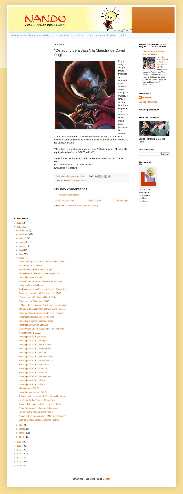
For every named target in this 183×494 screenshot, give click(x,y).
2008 (19, 453)
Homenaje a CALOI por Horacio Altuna (36, 356)
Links (123, 35)
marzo (22, 429)
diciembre (23, 230)
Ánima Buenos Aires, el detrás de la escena (38, 408)
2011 (19, 442)
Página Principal (94, 201)
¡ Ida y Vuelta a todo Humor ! (32, 285)
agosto (22, 246)
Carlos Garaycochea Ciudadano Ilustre (36, 321)
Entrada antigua (121, 201)
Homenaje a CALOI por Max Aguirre (35, 345)
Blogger (106, 479)
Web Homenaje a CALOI (30, 333)
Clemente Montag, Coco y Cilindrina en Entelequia (41, 313)
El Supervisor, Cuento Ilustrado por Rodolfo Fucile (41, 329)
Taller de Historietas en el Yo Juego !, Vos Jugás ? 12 (162, 62)
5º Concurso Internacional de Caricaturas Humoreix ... (43, 396)
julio (21, 250)
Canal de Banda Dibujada (101, 35)
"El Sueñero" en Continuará (31, 265)
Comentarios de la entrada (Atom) (82, 205)
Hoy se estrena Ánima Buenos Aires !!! (36, 412)
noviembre (24, 234)
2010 (19, 446)
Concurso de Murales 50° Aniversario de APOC (40, 293)
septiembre (24, 242)
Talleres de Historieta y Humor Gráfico (31, 35)
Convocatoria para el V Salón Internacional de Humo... (43, 261)
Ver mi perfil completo (148, 102)
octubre (22, 238)
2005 (19, 466)
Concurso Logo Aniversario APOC (34, 301)
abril (21, 425)
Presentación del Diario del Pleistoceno (36, 317)
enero (22, 437)
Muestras (84, 180)
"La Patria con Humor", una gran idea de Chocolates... (43, 289)
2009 (19, 450)
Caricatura (76, 180)
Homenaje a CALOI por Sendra (33, 368)
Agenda (67, 180)
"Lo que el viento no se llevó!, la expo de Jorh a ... (41, 404)
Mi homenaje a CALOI (29, 388)
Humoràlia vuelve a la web (31, 277)
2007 (19, 458)
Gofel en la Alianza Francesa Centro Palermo (39, 420)
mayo (22, 258)
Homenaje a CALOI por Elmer (32, 380)
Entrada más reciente (64, 201)
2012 (19, 227)
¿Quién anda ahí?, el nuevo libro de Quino (38, 297)
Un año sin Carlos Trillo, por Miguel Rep (37, 400)
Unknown (146, 97)
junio (21, 254)
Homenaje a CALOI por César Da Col (36, 360)
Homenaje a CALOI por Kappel (33, 372)
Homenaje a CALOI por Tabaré (33, 337)
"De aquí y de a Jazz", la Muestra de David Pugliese (42, 309)
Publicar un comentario (68, 195)
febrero (22, 433)
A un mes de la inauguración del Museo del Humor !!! (42, 416)
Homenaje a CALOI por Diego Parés (35, 348)
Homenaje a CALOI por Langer (33, 340)
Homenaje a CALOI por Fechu (32, 384)
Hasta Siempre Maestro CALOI (33, 392)
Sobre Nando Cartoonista (69, 35)
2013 (19, 223)
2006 (19, 461)
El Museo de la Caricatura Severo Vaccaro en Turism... (43, 305)
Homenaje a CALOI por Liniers (32, 353)
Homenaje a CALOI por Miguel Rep (35, 376)
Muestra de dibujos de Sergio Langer (35, 269)
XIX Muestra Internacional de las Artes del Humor (41, 281)
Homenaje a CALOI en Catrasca (33, 325)
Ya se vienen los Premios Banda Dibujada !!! (39, 273)
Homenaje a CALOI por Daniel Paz (34, 364)
